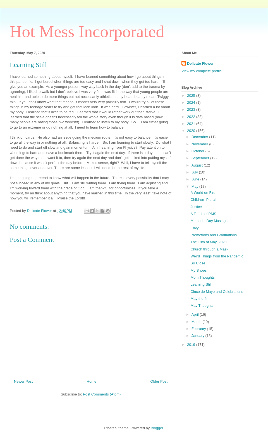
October (198, 151)
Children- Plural (203, 199)
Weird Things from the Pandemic (216, 256)
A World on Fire (202, 192)
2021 (191, 124)
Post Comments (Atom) (102, 394)
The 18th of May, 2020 (208, 242)
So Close (197, 263)
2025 (191, 95)
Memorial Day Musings (208, 221)
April (196, 314)
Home (92, 381)
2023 (191, 109)
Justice (196, 207)
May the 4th (199, 298)
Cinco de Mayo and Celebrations (216, 292)
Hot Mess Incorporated (87, 31)
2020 (191, 131)
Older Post (159, 381)
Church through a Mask (209, 249)
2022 (191, 117)
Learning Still (200, 284)
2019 (191, 344)
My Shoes (198, 270)
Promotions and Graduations (213, 235)
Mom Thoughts (202, 277)
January (198, 336)
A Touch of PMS (203, 214)
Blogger (157, 428)
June (196, 179)
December (200, 137)
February (199, 329)
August (198, 165)
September (201, 158)
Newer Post (23, 381)
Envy (194, 228)
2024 (191, 102)
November (200, 144)
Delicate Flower (200, 63)
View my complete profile (201, 71)
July (195, 172)
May (195, 186)
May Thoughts (201, 305)
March (197, 322)
